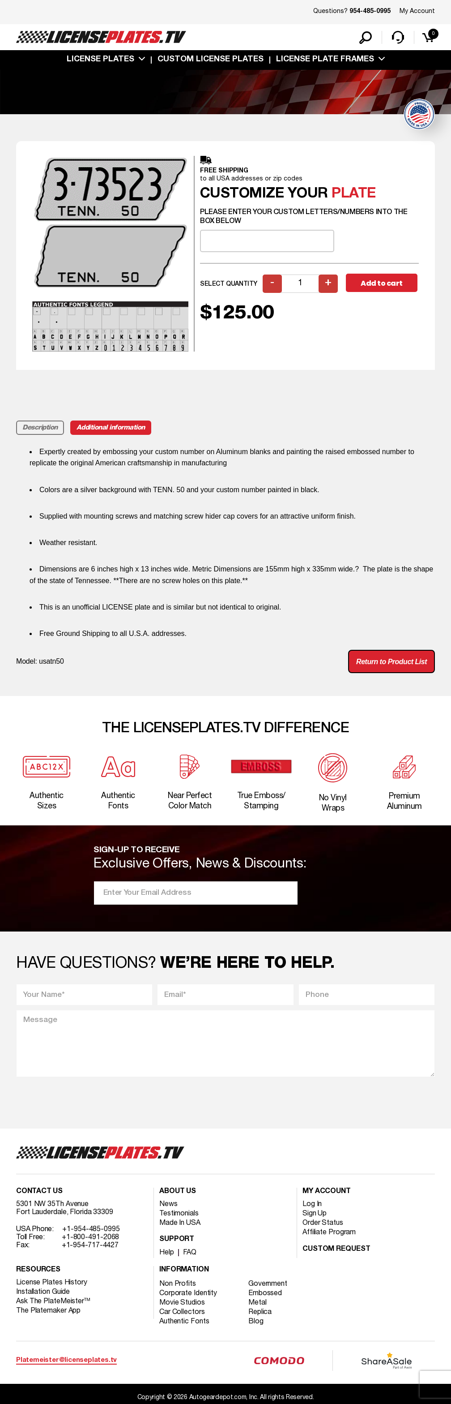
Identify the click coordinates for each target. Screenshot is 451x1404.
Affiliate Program (329, 1232)
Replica (260, 1312)
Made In (179, 1223)
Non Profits (177, 1284)
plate (354, 193)
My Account (417, 11)
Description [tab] (40, 428)
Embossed (265, 1293)
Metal (257, 1303)
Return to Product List (391, 662)
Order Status (322, 1223)
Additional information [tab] (111, 428)
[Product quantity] (300, 284)
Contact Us (39, 1191)
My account (326, 1191)
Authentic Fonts (184, 1321)
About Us (177, 1191)
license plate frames (325, 60)
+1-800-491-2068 (90, 1237)
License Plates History (51, 1282)
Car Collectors (182, 1312)
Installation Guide (43, 1292)
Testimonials (179, 1214)
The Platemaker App (48, 1311)
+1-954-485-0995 (91, 1229)
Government (267, 1284)
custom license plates (210, 60)
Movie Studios (182, 1303)
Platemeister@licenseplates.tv (66, 1360)
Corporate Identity (188, 1293)
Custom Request (336, 1249)
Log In (312, 1204)
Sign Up (314, 1214)
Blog (256, 1321)
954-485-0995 (370, 12)
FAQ (190, 1252)
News (168, 1204)
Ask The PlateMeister (53, 1301)
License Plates (100, 60)
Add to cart (382, 283)
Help (166, 1252)
